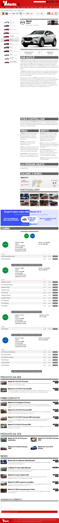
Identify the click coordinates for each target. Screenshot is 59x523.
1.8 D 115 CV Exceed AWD (6, 354)
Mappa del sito (53, 519)
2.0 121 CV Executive (5, 300)
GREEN (32, 7)
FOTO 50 (56, 382)
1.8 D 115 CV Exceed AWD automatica (8, 352)
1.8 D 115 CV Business (5, 365)
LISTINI (50, 7)
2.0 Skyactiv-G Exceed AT (6, 282)
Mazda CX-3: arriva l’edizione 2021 (18, 475)
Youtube (57, 2)
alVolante (11, 3)
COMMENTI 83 (55, 409)
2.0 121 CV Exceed (4, 292)
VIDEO (18, 7)
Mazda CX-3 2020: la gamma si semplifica (21, 482)
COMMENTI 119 (55, 467)
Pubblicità (19, 519)
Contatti (14, 519)
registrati (26, 184)
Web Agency (39, 521)
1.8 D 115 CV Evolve (4, 329)
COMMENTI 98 (55, 489)
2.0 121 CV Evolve (4, 306)
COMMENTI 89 (55, 402)
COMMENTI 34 (55, 381)
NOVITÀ (2, 7)
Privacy (22, 519)
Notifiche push (47, 519)
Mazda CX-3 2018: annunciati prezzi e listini (21, 489)
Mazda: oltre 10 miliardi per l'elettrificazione (21, 460)
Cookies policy (27, 519)
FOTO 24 (56, 403)
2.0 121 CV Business (5, 303)
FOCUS (36, 7)
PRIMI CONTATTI (8, 7)
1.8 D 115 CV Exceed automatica (7, 357)
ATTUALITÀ (23, 7)
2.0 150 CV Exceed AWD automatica (8, 256)
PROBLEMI (41, 7)
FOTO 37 (56, 418)
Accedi (3, 511)
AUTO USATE (55, 7)
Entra (22, 184)
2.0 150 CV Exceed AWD (5, 259)
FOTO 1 (57, 483)
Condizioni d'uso (34, 519)
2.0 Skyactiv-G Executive (5, 295)
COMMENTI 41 (55, 474)
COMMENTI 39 (55, 388)
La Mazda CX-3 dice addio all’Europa (19, 468)
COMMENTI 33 (55, 460)
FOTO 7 (57, 490)
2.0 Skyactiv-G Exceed (5, 287)
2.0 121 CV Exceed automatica (7, 284)
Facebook (53, 2)
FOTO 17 (56, 425)
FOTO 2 (57, 461)
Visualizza (55, 256)
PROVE (14, 7)
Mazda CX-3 (18, 381)
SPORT (28, 7)
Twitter (55, 2)
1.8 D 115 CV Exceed (5, 360)
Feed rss (50, 2)
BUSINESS (46, 7)
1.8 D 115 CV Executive (5, 362)
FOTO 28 (56, 411)
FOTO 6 (57, 476)
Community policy (41, 519)
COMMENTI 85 (55, 424)
